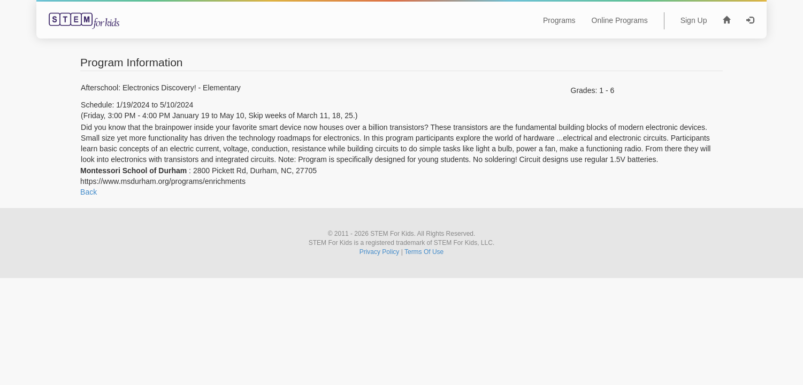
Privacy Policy (380, 252)
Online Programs (620, 20)
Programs (559, 20)
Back (88, 192)
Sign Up (693, 20)
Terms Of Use (423, 252)
